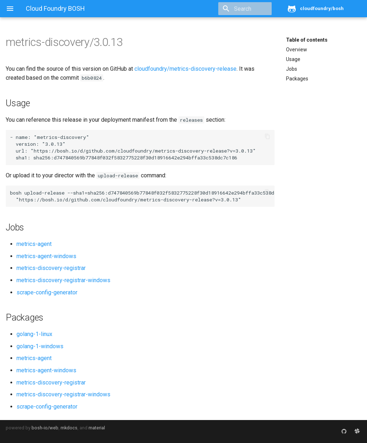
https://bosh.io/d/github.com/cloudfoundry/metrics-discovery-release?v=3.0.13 (143, 151)
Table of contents (307, 40)
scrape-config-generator (46, 292)
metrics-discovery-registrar (51, 268)
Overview (296, 49)
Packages (297, 78)
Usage (293, 59)
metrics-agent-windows (46, 256)
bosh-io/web (45, 427)
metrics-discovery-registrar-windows (63, 280)
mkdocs (69, 427)
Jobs (291, 69)
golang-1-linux (34, 334)
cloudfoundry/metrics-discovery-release (185, 68)
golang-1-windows (39, 346)
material (97, 427)
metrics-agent (34, 244)
